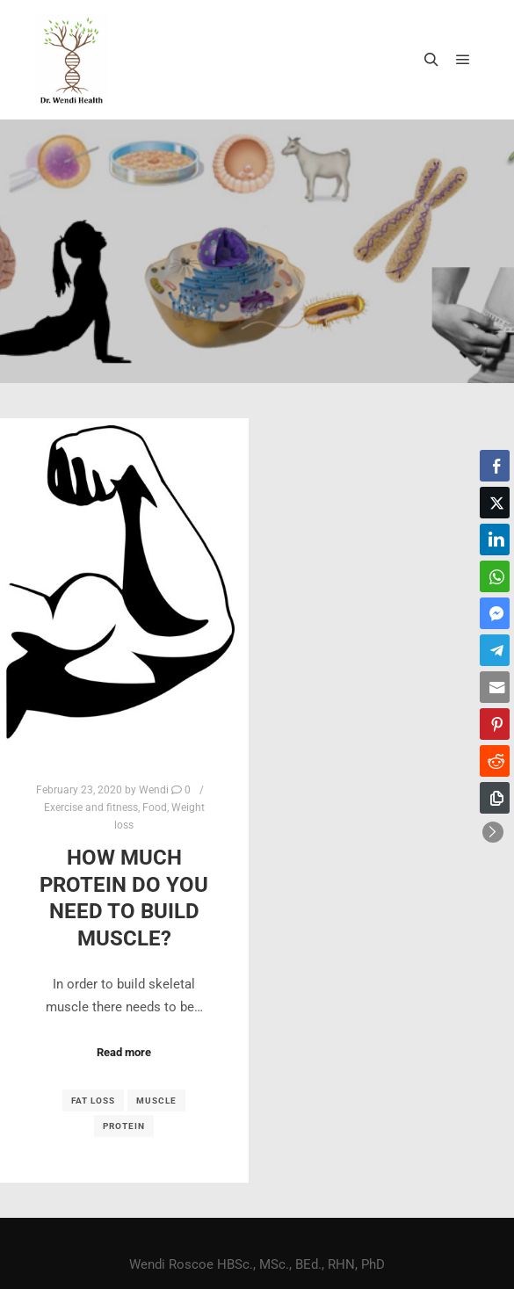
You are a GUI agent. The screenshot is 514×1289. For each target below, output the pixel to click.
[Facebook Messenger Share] (495, 613)
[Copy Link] (495, 798)
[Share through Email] (495, 687)
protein (124, 1126)
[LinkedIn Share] (495, 539)
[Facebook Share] (495, 466)
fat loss (93, 1100)
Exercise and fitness (91, 807)
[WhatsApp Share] (495, 576)
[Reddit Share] (495, 761)
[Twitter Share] (495, 502)
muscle (156, 1100)
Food (154, 807)
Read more (124, 1052)
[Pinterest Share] (495, 724)
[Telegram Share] (495, 650)
